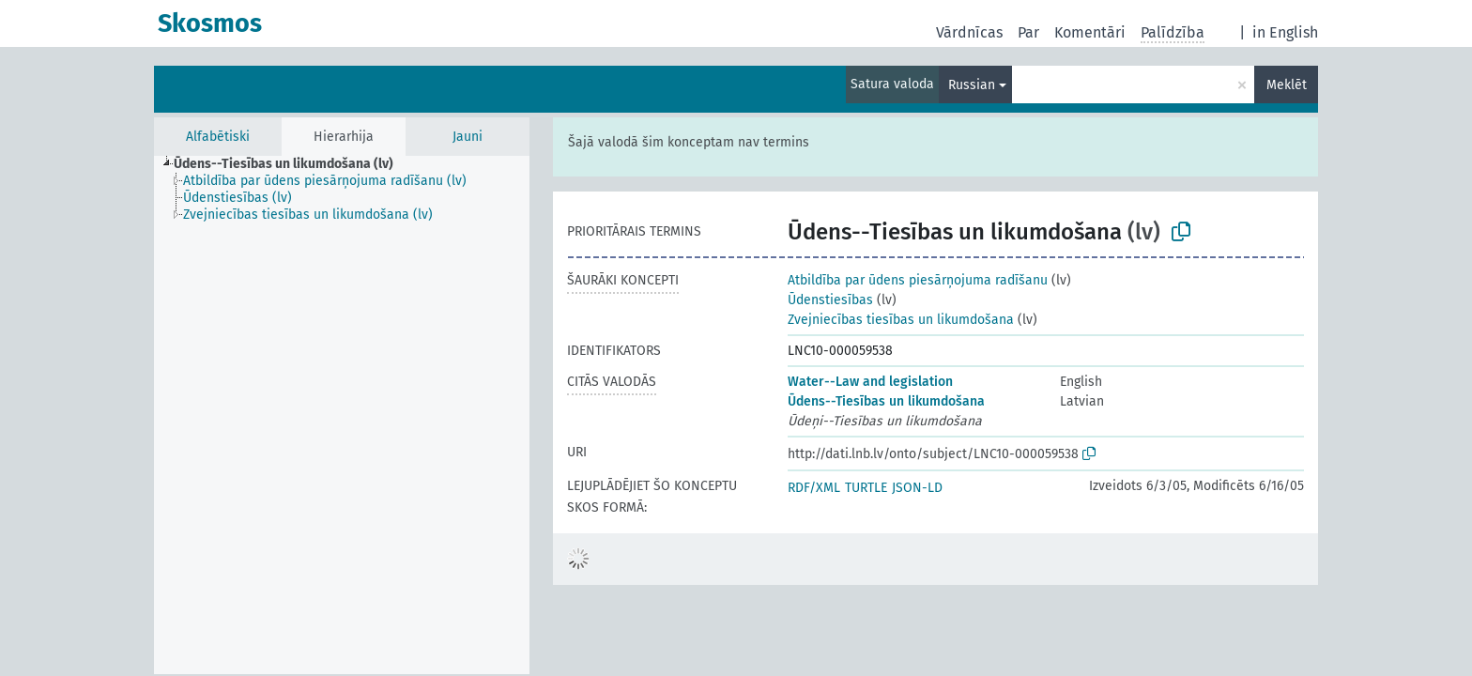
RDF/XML (814, 488)
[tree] (341, 415)
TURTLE (866, 488)
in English (1285, 32)
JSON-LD (917, 488)
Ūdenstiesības (830, 300)
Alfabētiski (218, 137)
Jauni (467, 137)
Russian (971, 85)
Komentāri (1090, 32)
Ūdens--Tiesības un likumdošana (886, 401)
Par (1028, 32)
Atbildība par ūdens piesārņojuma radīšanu (918, 280)
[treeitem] (291, 164)
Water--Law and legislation (870, 382)
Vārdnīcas (969, 32)
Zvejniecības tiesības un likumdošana (901, 320)
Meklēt (1286, 85)
